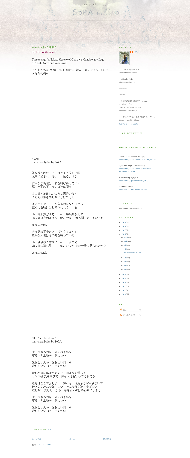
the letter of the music (44, 52)
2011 (124, 290)
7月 (125, 258)
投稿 (123, 310)
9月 (125, 245)
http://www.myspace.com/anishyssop (133, 180)
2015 (124, 274)
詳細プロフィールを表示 (128, 124)
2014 (124, 278)
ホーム (72, 439)
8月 (125, 249)
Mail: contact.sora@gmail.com (131, 208)
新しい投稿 (36, 439)
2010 (124, 294)
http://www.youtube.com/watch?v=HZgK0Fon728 (138, 159)
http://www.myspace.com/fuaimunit (133, 189)
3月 (125, 265)
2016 (124, 234)
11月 (126, 241)
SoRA (136, 52)
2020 (124, 222)
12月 (126, 237)
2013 (124, 282)
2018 (124, 226)
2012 (124, 286)
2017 (124, 230)
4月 (125, 262)
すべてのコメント (129, 315)
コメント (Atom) (44, 445)
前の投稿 (107, 439)
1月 (125, 269)
